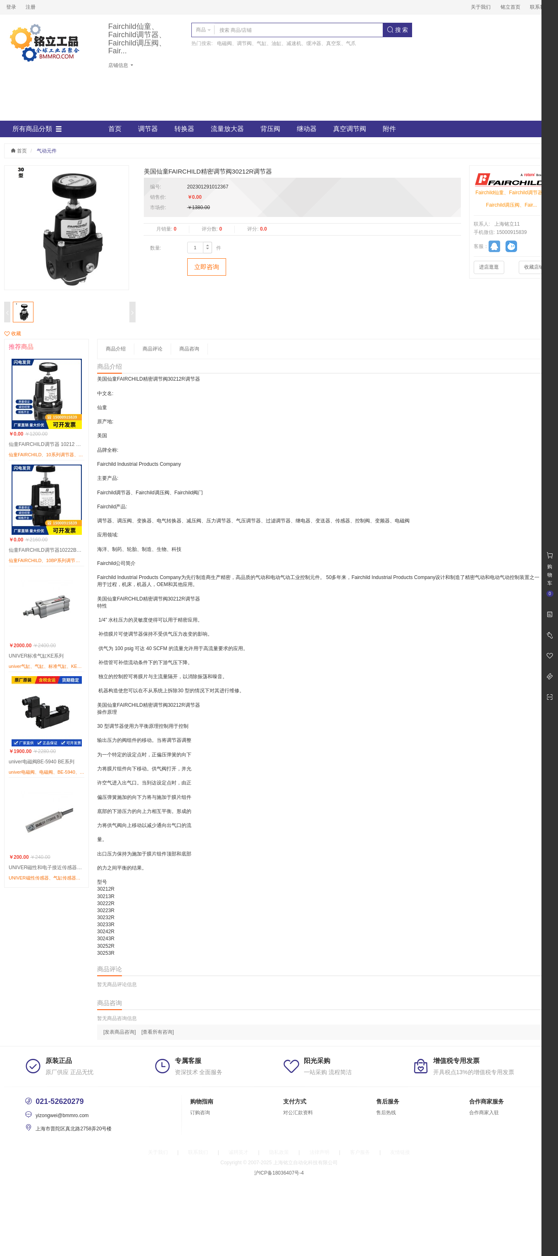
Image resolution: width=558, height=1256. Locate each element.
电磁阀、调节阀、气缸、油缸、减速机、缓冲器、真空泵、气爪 (286, 43)
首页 (115, 128)
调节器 (148, 128)
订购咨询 (200, 1112)
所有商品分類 (37, 129)
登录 (11, 7)
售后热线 (386, 1112)
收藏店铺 (534, 267)
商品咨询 (189, 349)
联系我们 (540, 7)
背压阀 (270, 128)
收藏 (12, 333)
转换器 (184, 128)
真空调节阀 (349, 128)
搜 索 (397, 29)
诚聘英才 (238, 1152)
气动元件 (47, 151)
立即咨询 (206, 266)
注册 (31, 7)
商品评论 (152, 349)
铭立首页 (510, 7)
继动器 (307, 128)
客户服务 (360, 1152)
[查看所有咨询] (157, 1032)
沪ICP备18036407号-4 (279, 1173)
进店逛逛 (489, 267)
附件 (389, 128)
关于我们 (481, 7)
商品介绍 (116, 349)
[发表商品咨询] (119, 1032)
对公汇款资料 (298, 1112)
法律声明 (319, 1152)
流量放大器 (227, 128)
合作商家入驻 (484, 1112)
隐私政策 (279, 1152)
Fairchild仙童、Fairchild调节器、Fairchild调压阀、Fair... (137, 39)
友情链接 (400, 1152)
